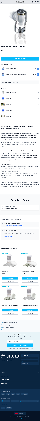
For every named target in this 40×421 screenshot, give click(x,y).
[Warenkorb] (38, 2)
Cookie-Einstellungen (13, 419)
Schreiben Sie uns (26, 361)
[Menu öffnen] (2, 2)
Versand (14, 51)
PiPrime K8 (8, 104)
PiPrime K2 (8, 116)
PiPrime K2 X (9, 110)
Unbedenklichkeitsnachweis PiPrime (13, 225)
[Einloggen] (35, 2)
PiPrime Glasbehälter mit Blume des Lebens (16, 74)
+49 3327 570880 (8, 238)
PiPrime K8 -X (9, 98)
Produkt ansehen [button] (10, 281)
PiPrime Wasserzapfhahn (11, 92)
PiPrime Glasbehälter (11, 68)
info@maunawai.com (9, 236)
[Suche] (33, 2)
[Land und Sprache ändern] (20, 413)
